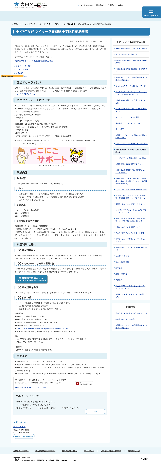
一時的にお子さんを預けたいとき (128, 227)
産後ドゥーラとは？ (24, 66)
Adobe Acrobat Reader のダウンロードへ (30, 387)
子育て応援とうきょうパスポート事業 (129, 233)
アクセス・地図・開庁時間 (111, 451)
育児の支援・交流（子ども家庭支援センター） (131, 249)
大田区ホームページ (19, 24)
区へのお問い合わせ (69, 451)
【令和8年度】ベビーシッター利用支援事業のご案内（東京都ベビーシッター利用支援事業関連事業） (131, 181)
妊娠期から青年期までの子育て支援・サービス (131, 101)
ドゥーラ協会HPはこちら (25, 94)
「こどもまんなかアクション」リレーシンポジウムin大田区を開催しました (131, 93)
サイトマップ (89, 451)
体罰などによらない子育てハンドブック (130, 204)
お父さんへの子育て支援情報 (126, 54)
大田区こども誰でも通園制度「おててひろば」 (131, 70)
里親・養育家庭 (121, 274)
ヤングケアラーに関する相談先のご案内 (130, 158)
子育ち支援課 (19, 427)
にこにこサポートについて (26, 69)
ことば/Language (86, 5)
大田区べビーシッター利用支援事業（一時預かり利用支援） (131, 78)
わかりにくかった (71, 408)
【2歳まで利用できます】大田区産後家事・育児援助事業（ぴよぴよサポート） (130, 197)
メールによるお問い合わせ (24, 436)
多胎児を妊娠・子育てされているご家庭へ (131, 48)
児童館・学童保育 (122, 256)
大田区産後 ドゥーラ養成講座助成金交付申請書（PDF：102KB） (42, 329)
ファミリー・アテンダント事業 (127, 117)
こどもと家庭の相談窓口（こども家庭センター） (131, 110)
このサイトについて (21, 451)
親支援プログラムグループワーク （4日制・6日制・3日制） (130, 287)
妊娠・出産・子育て (45, 24)
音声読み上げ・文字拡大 (105, 5)
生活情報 (32, 24)
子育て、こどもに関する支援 (65, 24)
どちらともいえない (48, 408)
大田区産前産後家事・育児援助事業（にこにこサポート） (131, 171)
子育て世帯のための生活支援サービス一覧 (131, 190)
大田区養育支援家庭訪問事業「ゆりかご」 (131, 164)
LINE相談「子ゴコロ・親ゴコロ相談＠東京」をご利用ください (130, 211)
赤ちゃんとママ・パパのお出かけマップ (130, 86)
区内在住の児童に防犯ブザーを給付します (131, 313)
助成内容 (19, 73)
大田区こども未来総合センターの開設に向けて (131, 295)
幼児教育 (118, 280)
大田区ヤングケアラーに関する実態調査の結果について (131, 136)
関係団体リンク (134, 451)
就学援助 (118, 268)
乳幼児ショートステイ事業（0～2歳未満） (131, 144)
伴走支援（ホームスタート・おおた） (129, 123)
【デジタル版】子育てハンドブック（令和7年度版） (131, 240)
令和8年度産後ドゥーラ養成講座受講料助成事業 (34, 61)
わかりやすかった (24, 408)
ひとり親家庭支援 (122, 262)
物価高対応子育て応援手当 (125, 319)
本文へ (120, 5)
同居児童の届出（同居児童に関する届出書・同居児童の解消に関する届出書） (130, 220)
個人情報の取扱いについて (45, 451)
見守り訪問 (119, 129)
